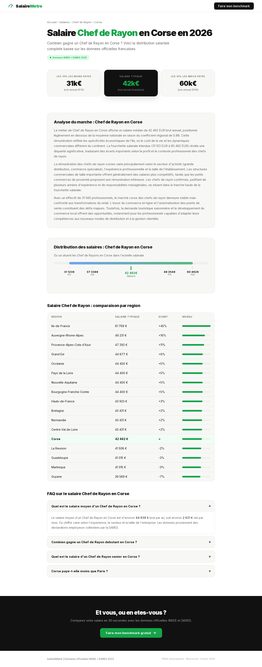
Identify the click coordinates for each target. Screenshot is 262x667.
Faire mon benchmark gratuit (131, 633)
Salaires (64, 22)
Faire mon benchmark (234, 6)
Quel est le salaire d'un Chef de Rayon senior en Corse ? (131, 556)
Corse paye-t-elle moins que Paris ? (131, 571)
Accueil (52, 22)
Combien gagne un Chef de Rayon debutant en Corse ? (131, 542)
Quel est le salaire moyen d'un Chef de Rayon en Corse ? (131, 506)
